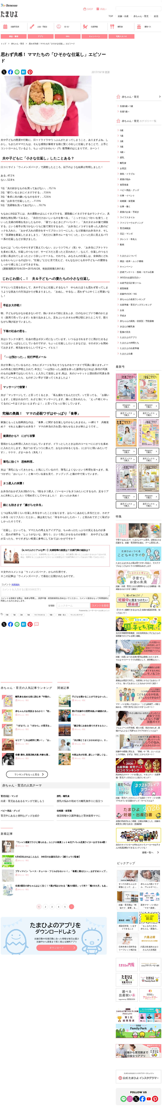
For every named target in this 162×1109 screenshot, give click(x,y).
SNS (67, 36)
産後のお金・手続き (129, 211)
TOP (111, 16)
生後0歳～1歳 (126, 106)
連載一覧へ (147, 852)
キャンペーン (94, 36)
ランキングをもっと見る (26, 774)
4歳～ (52, 615)
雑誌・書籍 (13, 36)
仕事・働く (125, 206)
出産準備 (90, 26)
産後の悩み (125, 179)
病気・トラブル (127, 173)
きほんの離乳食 (127, 326)
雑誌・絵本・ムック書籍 (131, 261)
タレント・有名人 (128, 239)
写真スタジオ (121, 36)
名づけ (62, 26)
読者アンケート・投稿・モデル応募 (137, 272)
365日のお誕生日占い (130, 277)
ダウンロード (57, 947)
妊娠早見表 (11, 26)
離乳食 (116, 26)
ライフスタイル (39, 615)
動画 (122, 244)
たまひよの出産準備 (129, 348)
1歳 (14, 615)
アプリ (40, 36)
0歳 (7, 615)
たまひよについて (128, 255)
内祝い (101, 9)
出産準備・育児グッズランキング (136, 304)
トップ (3, 43)
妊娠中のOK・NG (128, 293)
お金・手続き (38, 26)
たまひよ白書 (126, 353)
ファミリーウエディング (131, 222)
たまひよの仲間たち (129, 342)
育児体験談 (125, 228)
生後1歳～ (125, 111)
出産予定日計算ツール (130, 282)
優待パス (144, 26)
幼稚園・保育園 (127, 201)
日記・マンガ (126, 233)
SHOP (88, 9)
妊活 (156, 16)
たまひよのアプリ (128, 337)
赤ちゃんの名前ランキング (132, 299)
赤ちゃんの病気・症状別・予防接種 (137, 321)
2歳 (21, 615)
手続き (123, 315)
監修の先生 (125, 331)
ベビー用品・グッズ (129, 190)
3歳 (28, 615)
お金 (122, 310)
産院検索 (124, 288)
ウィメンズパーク (77, 615)
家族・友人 (62, 615)
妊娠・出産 (123, 16)
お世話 (123, 168)
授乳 (122, 157)
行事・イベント (127, 195)
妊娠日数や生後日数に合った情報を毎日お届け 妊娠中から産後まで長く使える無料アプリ (57, 940)
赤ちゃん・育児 (141, 16)
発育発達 (124, 184)
